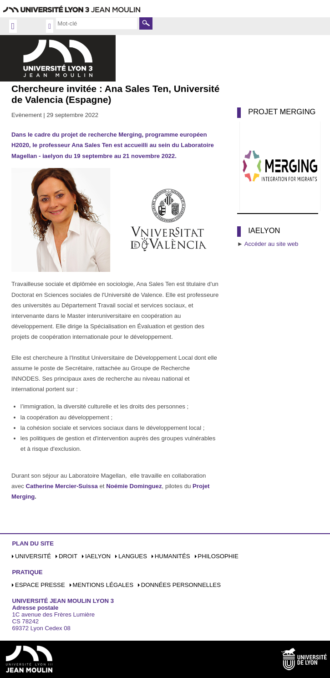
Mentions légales (103, 584)
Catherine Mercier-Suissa (62, 486)
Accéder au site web (271, 243)
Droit (68, 556)
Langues (132, 556)
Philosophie (218, 556)
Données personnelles (181, 584)
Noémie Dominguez (134, 486)
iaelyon (98, 556)
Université (33, 556)
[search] (96, 23)
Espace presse (40, 584)
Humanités (172, 556)
